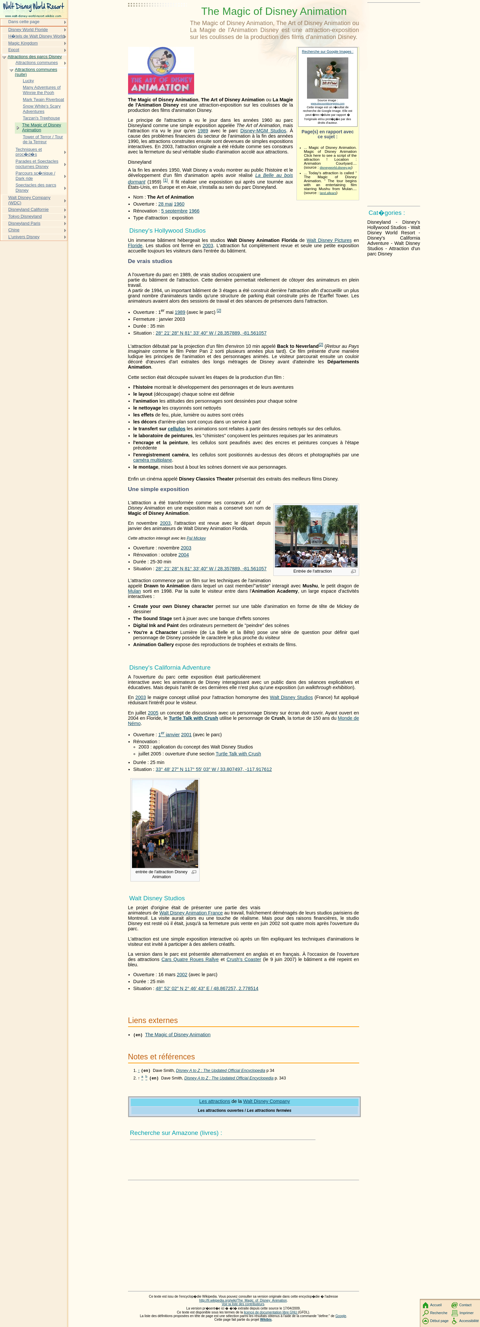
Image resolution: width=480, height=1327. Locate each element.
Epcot (13, 49)
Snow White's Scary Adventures (42, 109)
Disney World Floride (28, 29)
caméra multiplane (152, 460)
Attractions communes (37, 62)
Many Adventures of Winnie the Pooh (41, 90)
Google (340, 1316)
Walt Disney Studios (291, 697)
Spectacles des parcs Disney (36, 187)
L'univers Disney (24, 236)
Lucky (28, 80)
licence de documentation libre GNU (271, 1313)
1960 (179, 204)
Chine (13, 229)
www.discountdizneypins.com (328, 103)
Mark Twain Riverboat (43, 99)
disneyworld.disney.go (336, 167)
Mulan (134, 591)
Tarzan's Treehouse (41, 118)
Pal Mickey (196, 538)
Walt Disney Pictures (329, 240)
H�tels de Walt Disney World (36, 36)
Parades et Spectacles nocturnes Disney (37, 164)
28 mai (165, 204)
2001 (186, 734)
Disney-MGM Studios (263, 130)
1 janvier (169, 734)
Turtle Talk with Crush (193, 718)
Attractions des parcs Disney (35, 56)
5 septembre (174, 211)
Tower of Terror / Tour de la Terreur (43, 139)
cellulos (177, 428)
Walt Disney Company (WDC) (29, 200)
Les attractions (214, 1102)
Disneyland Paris (24, 223)
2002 (182, 974)
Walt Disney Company (266, 1102)
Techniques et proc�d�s (29, 152)
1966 (194, 211)
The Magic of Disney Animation (178, 1034)
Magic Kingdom (23, 43)
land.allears (328, 193)
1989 (202, 130)
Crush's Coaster (243, 959)
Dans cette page (23, 21)
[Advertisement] (158, 21)
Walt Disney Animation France (191, 912)
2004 (183, 554)
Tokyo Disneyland (25, 216)
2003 (208, 245)
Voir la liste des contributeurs (243, 1305)
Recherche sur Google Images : (328, 51)
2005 (153, 712)
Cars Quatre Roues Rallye (190, 959)
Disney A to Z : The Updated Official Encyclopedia (220, 1071)
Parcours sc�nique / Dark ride (35, 176)
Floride (135, 245)
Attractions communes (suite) (36, 72)
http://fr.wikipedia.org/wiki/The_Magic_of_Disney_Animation (243, 1301)
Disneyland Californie (28, 209)
